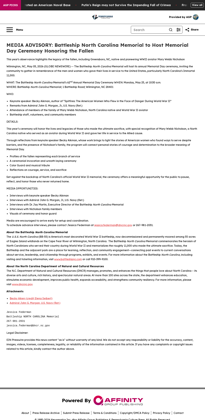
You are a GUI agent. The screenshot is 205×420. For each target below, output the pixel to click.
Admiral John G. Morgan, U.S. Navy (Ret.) (35, 302)
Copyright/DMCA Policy (134, 413)
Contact (179, 413)
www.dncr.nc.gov (22, 284)
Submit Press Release (76, 413)
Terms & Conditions (105, 413)
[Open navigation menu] (14, 30)
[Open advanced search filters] (178, 29)
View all (197, 5)
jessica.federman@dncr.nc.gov (113, 225)
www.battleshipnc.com (68, 259)
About (25, 413)
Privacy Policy (161, 413)
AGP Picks (10, 5)
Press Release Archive (46, 413)
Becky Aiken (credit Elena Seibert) (31, 298)
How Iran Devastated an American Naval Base (40, 5)
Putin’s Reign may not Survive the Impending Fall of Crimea (130, 5)
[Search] (149, 29)
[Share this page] (192, 30)
